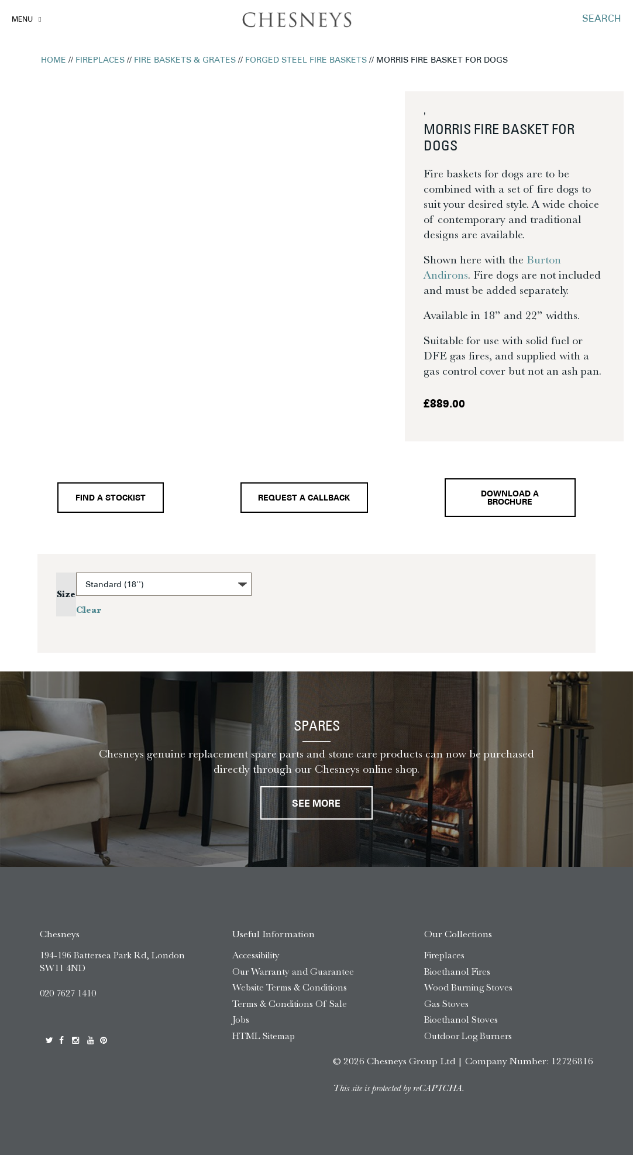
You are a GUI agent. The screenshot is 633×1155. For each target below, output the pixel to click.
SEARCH (601, 19)
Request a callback (304, 498)
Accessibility (256, 955)
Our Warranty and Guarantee (293, 971)
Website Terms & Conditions (289, 987)
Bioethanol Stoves (461, 1019)
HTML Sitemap (263, 1035)
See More (316, 804)
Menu (22, 19)
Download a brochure (510, 498)
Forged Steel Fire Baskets (306, 60)
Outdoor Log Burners (468, 1035)
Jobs (240, 1019)
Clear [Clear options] (89, 610)
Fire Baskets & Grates (185, 60)
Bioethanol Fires (457, 971)
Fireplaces (100, 60)
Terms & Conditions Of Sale (289, 1003)
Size (66, 594)
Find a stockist (110, 498)
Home (53, 60)
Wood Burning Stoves (468, 987)
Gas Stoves (446, 1003)
